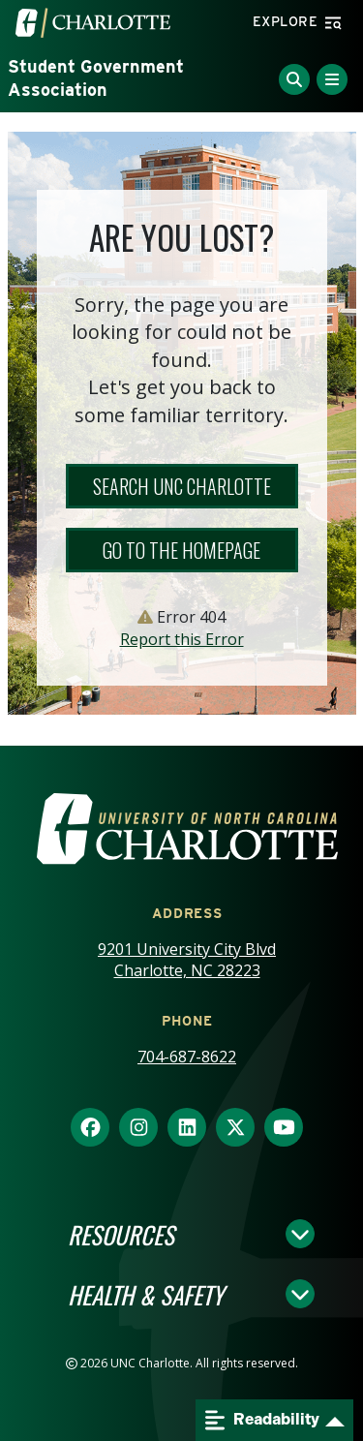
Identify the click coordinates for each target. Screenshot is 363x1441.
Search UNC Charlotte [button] (182, 486)
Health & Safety (146, 1293)
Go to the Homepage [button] (181, 550)
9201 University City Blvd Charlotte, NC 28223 (187, 960)
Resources (121, 1233)
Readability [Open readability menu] (262, 1420)
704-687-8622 (186, 1056)
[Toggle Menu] (332, 79)
